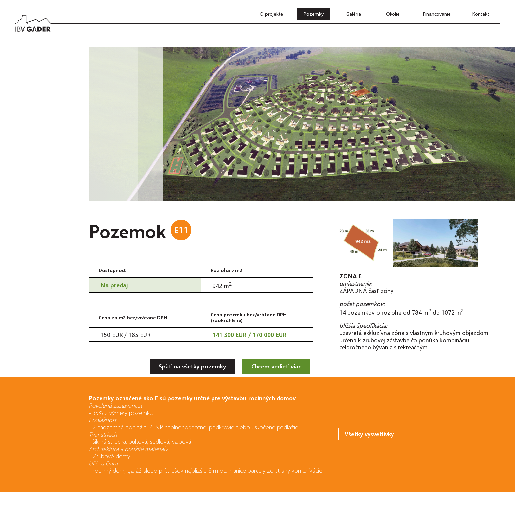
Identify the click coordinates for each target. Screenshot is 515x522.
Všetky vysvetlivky (369, 434)
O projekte (271, 14)
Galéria (353, 14)
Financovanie (437, 14)
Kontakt (480, 14)
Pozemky (313, 14)
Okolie (393, 14)
